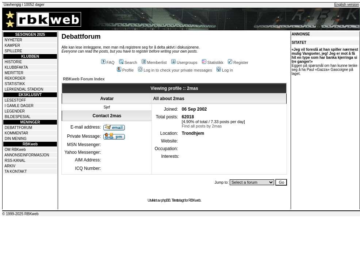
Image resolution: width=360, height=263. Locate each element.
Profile (125, 70)
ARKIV (9, 166)
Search (128, 62)
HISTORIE (13, 62)
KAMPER (12, 45)
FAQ (108, 62)
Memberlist (154, 62)
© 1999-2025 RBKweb (20, 214)
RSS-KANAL (15, 161)
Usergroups (184, 62)
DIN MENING (16, 139)
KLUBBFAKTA (16, 67)
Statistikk (212, 62)
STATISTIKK (15, 84)
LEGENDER (15, 111)
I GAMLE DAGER (19, 106)
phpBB (165, 200)
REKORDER (15, 78)
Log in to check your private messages (175, 70)
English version (346, 5)
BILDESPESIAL (18, 117)
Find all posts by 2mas (202, 126)
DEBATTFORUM (18, 128)
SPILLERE (13, 51)
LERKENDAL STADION (24, 89)
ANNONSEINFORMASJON (26, 155)
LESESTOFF (15, 100)
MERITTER (14, 73)
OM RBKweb (15, 150)
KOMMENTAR (16, 133)
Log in (225, 70)
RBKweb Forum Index (83, 79)
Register (238, 62)
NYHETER (13, 40)
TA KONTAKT (16, 171)
